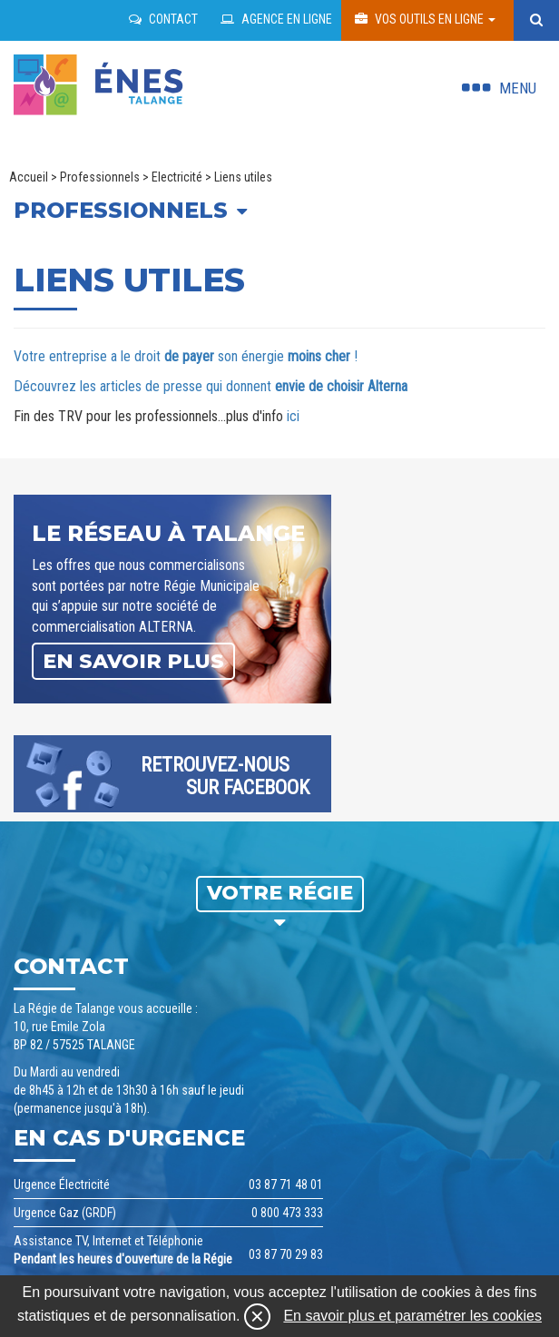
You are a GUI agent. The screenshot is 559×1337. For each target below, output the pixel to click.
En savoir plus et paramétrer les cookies (412, 1315)
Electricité (177, 177)
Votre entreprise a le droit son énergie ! (186, 356)
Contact (163, 19)
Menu (517, 88)
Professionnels (100, 177)
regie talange (100, 79)
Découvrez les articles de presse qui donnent (210, 386)
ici (293, 416)
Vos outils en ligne (425, 19)
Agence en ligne (276, 19)
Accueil (28, 177)
